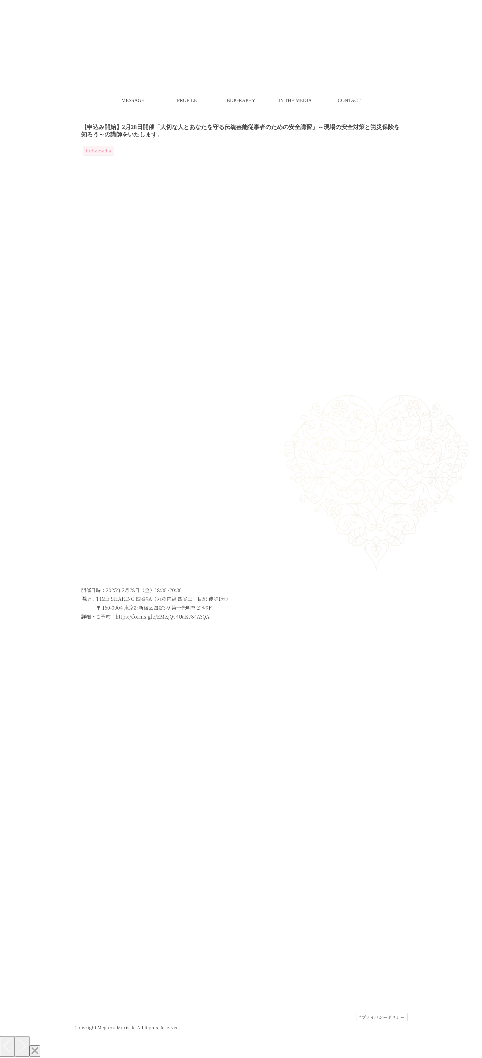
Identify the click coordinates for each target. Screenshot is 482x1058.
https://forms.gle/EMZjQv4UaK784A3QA (162, 616)
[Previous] (7, 1046)
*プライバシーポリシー (381, 1017)
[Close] (35, 1051)
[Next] (22, 1046)
